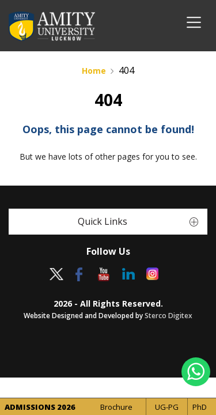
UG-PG (167, 407)
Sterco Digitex (168, 315)
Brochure (116, 407)
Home (94, 70)
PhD (199, 407)
